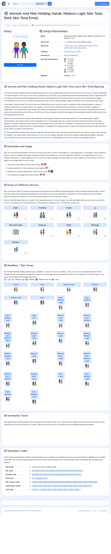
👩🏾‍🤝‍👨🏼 (87, 375)
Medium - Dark (34, 364)
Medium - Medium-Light (87, 345)
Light (42, 294)
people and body (44, 145)
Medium (95, 294)
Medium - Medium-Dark (7, 365)
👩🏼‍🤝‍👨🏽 (87, 335)
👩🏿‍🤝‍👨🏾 (34, 411)
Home (8, 25)
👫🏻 (42, 299)
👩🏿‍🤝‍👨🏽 (7, 409)
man (89, 55)
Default (16, 294)
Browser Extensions (84, 551)
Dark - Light (61, 385)
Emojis (15, 25)
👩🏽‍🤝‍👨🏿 (34, 371)
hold (75, 55)
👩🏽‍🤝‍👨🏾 (7, 373)
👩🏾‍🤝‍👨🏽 (7, 393)
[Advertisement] (55, 34)
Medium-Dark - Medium (7, 386)
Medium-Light (68, 294)
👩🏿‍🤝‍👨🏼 (87, 393)
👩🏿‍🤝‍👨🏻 (60, 391)
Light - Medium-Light (60, 309)
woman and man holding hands (75, 58)
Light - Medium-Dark (7, 327)
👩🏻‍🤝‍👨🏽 (87, 315)
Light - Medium (87, 308)
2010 (66, 65)
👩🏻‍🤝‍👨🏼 (60, 317)
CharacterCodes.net (21, 550)
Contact (94, 551)
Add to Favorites (20, 46)
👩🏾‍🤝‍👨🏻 (60, 373)
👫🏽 (95, 299)
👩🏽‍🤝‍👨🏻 (60, 350)
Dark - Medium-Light (87, 386)
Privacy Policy (103, 551)
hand (71, 55)
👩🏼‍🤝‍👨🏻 (60, 335)
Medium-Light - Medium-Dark (7, 346)
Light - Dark (34, 326)
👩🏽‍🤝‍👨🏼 (87, 353)
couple (66, 55)
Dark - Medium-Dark (34, 404)
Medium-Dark (16, 307)
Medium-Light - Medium (87, 327)
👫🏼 (68, 299)
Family (78, 61)
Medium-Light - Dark (34, 345)
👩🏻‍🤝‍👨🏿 (34, 332)
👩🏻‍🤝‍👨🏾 (7, 335)
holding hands (82, 55)
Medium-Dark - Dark (34, 386)
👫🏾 (15, 312)
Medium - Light (60, 344)
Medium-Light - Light (60, 327)
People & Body (24, 25)
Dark (42, 307)
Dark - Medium (8, 403)
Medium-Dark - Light (60, 365)
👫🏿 (42, 312)
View (73, 85)
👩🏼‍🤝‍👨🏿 (34, 353)
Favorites (102, 4)
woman (94, 55)
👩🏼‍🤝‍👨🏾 (7, 355)
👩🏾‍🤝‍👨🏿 (34, 393)
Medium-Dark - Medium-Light (87, 367)
